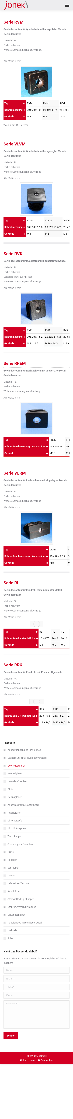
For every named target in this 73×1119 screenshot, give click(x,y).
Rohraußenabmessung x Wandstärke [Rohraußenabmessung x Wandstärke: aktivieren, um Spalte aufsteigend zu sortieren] (24, 446)
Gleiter (11, 789)
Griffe (11, 852)
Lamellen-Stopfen (17, 781)
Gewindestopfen (16, 765)
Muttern (12, 875)
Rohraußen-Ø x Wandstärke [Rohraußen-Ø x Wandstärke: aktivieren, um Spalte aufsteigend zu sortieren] (19, 638)
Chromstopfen (15, 820)
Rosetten (12, 859)
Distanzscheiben (16, 914)
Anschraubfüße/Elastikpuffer (23, 804)
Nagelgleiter (14, 812)
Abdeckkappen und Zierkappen (24, 750)
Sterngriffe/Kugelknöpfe (21, 899)
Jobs (10, 938)
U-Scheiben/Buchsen (19, 883)
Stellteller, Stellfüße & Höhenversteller (27, 757)
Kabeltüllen (14, 891)
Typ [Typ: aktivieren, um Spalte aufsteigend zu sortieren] (6, 103)
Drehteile (12, 930)
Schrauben (13, 867)
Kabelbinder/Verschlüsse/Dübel (25, 922)
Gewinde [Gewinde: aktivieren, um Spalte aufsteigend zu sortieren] (9, 116)
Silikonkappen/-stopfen (20, 844)
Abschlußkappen (17, 828)
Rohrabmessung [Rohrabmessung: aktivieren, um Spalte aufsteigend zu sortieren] (13, 109)
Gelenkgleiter (15, 797)
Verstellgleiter (15, 773)
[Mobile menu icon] (67, 5)
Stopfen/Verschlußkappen (22, 907)
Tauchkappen (15, 836)
